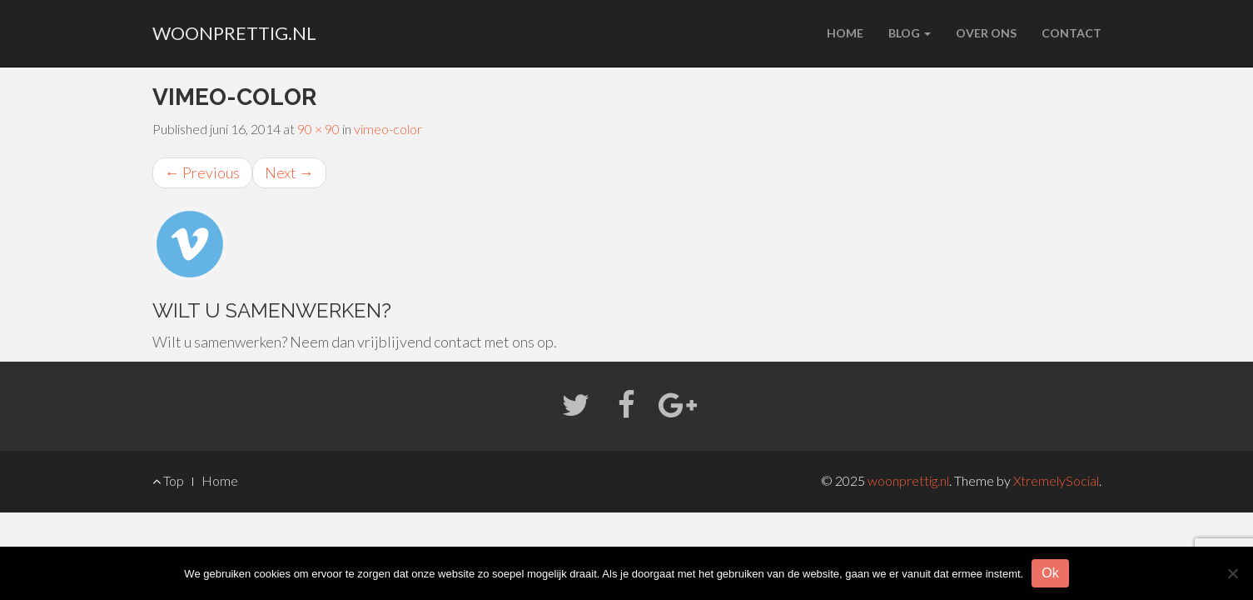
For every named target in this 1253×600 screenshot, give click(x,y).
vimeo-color (388, 129)
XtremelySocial (1056, 480)
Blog (909, 33)
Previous (202, 172)
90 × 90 (318, 129)
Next (289, 172)
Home (845, 33)
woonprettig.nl (234, 33)
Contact (1071, 33)
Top (168, 480)
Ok (1050, 573)
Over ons (986, 33)
